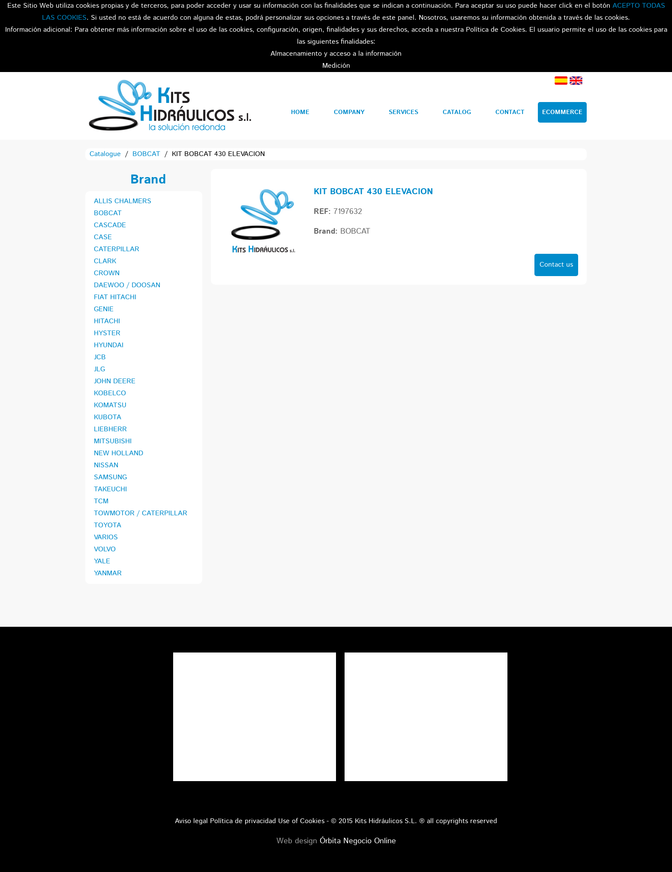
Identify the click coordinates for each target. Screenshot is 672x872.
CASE (103, 237)
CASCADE (110, 225)
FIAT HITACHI (115, 297)
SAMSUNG (110, 477)
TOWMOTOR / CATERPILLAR (140, 513)
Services (403, 112)
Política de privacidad (243, 821)
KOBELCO (110, 393)
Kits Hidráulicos (169, 105)
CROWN (107, 273)
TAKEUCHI (110, 489)
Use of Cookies (301, 821)
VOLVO (105, 549)
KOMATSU (110, 405)
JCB (100, 357)
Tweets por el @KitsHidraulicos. (426, 658)
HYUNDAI (108, 345)
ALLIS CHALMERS (122, 201)
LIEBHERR (110, 429)
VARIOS (106, 537)
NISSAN (106, 465)
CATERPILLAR (116, 249)
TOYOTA (107, 525)
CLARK (105, 261)
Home (300, 112)
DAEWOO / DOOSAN (127, 285)
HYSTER (107, 333)
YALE (102, 561)
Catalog (457, 112)
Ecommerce (562, 112)
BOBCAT (146, 154)
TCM (101, 501)
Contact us (556, 265)
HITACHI (107, 321)
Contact (510, 112)
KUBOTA (107, 417)
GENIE (104, 309)
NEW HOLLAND (118, 453)
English (576, 80)
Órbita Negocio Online (358, 841)
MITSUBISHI (113, 441)
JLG (99, 369)
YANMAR (108, 573)
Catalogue (105, 154)
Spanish (561, 80)
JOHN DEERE (114, 381)
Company (349, 112)
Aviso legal (191, 821)
